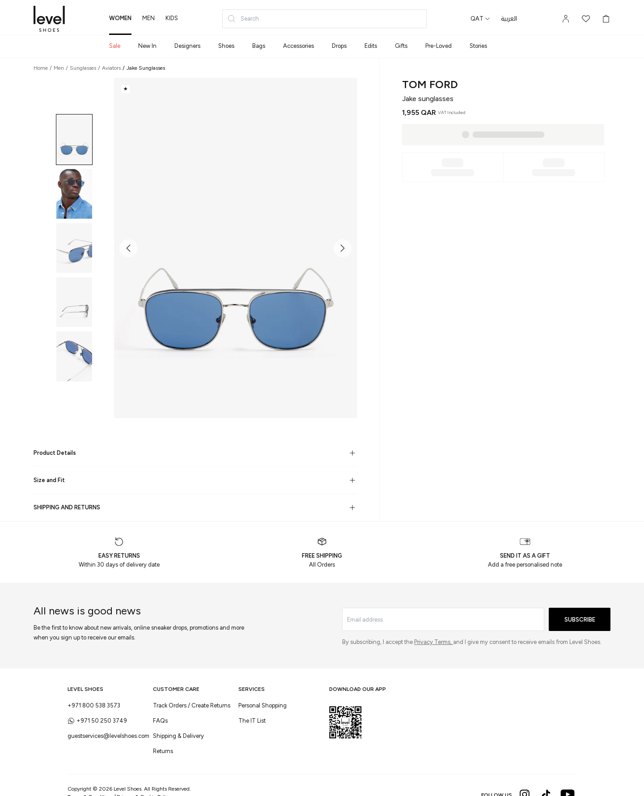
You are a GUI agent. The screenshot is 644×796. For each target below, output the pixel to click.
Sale (114, 45)
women (120, 18)
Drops (339, 45)
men (148, 18)
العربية (509, 18)
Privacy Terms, (433, 642)
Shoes (226, 45)
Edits (370, 45)
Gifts (401, 45)
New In (147, 45)
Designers (187, 45)
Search (243, 18)
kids (171, 18)
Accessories (298, 45)
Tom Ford (430, 84)
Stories (478, 45)
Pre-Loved (438, 45)
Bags (258, 45)
